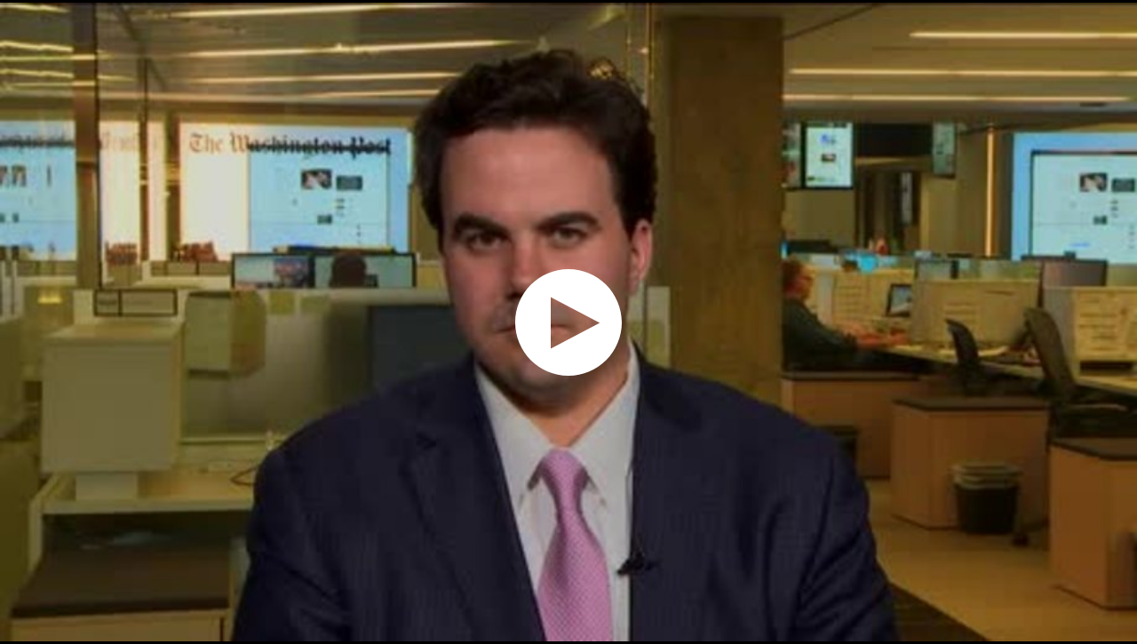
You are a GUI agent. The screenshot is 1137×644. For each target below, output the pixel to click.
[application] (568, 322)
